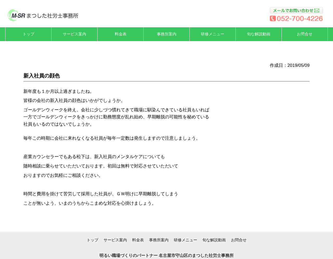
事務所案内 (159, 240)
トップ (92, 240)
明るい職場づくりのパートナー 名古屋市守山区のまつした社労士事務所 (166, 255)
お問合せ (239, 240)
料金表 (138, 240)
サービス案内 (115, 240)
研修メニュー (185, 240)
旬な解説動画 (214, 240)
